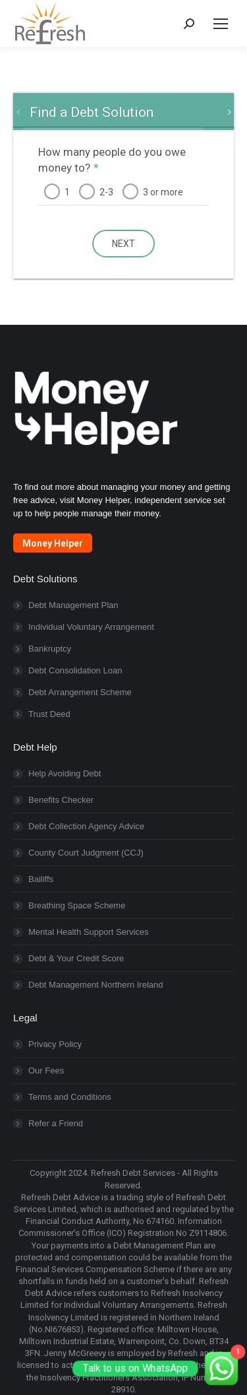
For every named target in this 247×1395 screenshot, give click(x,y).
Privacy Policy (55, 1044)
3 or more (163, 192)
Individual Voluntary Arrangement (91, 627)
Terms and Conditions (69, 1097)
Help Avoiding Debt (64, 773)
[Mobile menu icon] (220, 24)
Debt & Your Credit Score (76, 958)
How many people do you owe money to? (112, 159)
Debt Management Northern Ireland (95, 985)
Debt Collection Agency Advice (86, 826)
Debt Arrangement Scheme (80, 692)
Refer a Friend (55, 1123)
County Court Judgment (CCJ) (86, 853)
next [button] (123, 243)
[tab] (91, 112)
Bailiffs (40, 879)
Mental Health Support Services (88, 932)
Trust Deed (49, 714)
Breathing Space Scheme (76, 905)
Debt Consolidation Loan (75, 670)
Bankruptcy (49, 649)
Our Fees (46, 1070)
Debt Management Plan (73, 605)
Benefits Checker (61, 800)
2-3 (106, 192)
